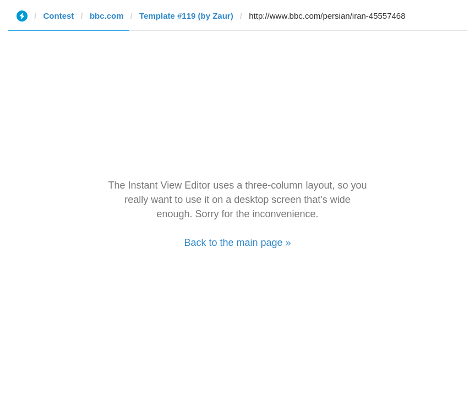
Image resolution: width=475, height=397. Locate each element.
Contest (58, 15)
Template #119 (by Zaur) (186, 15)
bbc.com (107, 15)
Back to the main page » (237, 242)
